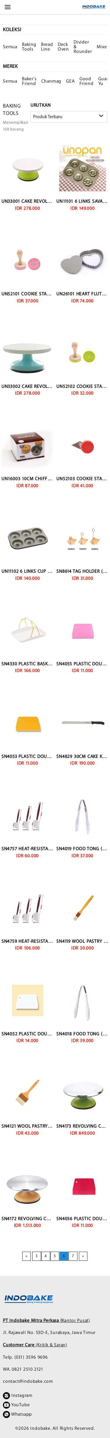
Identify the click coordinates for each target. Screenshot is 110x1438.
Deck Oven (63, 47)
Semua (10, 46)
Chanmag (51, 81)
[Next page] (83, 1256)
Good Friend (86, 81)
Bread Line (47, 47)
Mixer (103, 46)
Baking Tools (29, 47)
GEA (70, 81)
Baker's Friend (29, 81)
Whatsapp (17, 1414)
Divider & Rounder (83, 47)
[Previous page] (27, 1256)
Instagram (18, 1395)
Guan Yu (103, 81)
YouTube (16, 1405)
